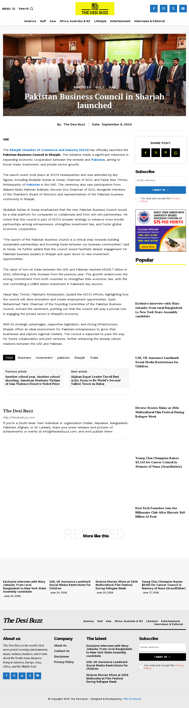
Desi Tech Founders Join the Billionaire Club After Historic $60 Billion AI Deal (160, 512)
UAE (112, 87)
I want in (160, 190)
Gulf (100, 87)
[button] (26, 8)
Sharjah (79, 357)
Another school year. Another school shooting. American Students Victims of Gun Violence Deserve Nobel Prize (32, 380)
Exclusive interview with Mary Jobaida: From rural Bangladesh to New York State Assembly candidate (158, 309)
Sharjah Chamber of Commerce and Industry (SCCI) (49, 150)
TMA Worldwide (132, 699)
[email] (160, 180)
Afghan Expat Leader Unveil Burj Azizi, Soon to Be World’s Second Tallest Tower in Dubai (95, 380)
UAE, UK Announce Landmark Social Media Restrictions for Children (157, 362)
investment (44, 357)
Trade (94, 357)
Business (82, 87)
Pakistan (98, 159)
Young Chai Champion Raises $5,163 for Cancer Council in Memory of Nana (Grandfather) (158, 462)
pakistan (63, 357)
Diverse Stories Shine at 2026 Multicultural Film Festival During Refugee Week (159, 412)
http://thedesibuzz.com (19, 417)
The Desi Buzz (74, 124)
